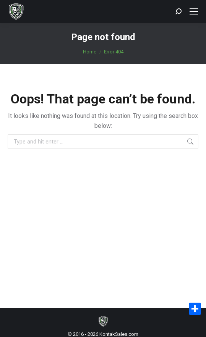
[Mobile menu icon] (193, 11)
